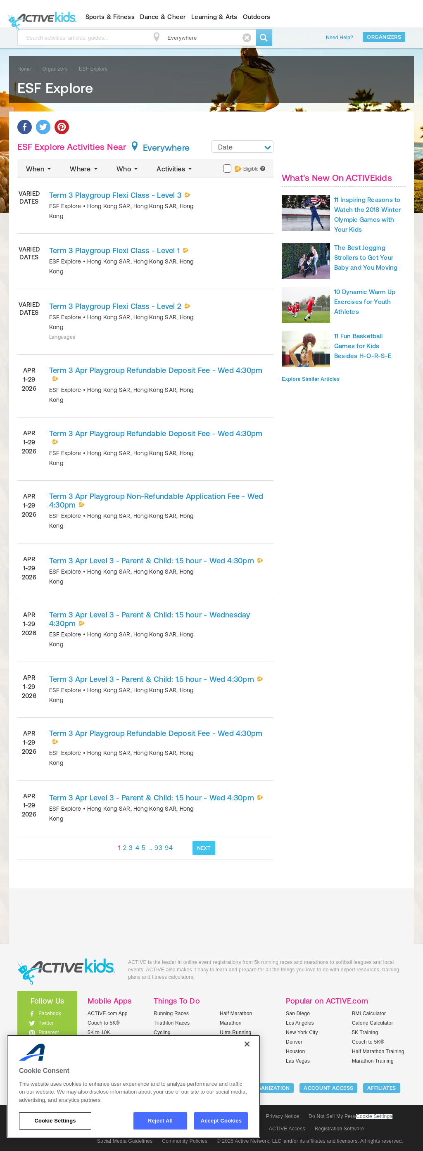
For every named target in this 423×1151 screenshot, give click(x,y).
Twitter (46, 1023)
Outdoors (256, 16)
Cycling (162, 1032)
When (39, 169)
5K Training (365, 1032)
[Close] (247, 1044)
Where (84, 169)
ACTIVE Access (287, 1129)
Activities (175, 169)
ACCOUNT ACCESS (328, 1088)
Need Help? (339, 37)
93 (158, 847)
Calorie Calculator (372, 1023)
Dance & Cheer (162, 16)
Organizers (384, 37)
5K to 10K (99, 1032)
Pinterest (48, 1032)
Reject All (160, 1121)
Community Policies (184, 1141)
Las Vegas (298, 1061)
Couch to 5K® (104, 1023)
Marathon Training (373, 1061)
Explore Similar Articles (311, 379)
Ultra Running (236, 1032)
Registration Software (339, 1129)
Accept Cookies (221, 1121)
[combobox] (242, 146)
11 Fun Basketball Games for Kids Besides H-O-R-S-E (362, 345)
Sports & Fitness (110, 16)
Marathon (231, 1023)
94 (169, 847)
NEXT (204, 848)
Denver (294, 1042)
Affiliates (381, 1088)
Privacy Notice (282, 1116)
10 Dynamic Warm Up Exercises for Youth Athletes (364, 301)
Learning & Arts (214, 16)
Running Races (171, 1013)
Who (127, 169)
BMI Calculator (369, 1013)
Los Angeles (300, 1023)
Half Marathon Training (378, 1051)
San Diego (298, 1013)
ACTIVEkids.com (40, 17)
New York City (302, 1032)
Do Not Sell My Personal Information (350, 1116)
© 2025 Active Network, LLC (249, 1141)
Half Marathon (236, 1013)
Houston (295, 1051)
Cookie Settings (374, 1116)
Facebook (49, 1013)
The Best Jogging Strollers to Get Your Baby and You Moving (366, 257)
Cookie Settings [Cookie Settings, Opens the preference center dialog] (55, 1121)
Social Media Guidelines (124, 1141)
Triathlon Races (172, 1023)
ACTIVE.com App (108, 1013)
